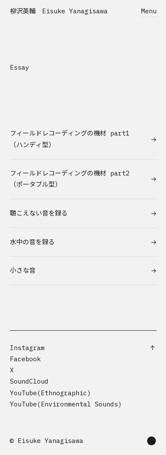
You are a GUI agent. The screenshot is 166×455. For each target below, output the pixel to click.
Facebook (25, 359)
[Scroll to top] (152, 348)
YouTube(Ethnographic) (50, 393)
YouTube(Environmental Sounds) (66, 404)
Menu (149, 11)
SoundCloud (29, 381)
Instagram (27, 348)
